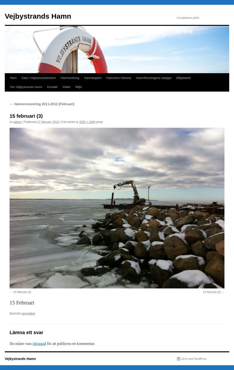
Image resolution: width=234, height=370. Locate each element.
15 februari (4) (212, 292)
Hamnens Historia (118, 78)
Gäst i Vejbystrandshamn (38, 78)
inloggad (39, 344)
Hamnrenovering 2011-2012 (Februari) (42, 104)
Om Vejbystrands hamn (26, 87)
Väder (66, 87)
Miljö (78, 87)
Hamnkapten (93, 78)
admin (17, 122)
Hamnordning (70, 78)
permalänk (28, 313)
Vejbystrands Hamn (38, 16)
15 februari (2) (22, 292)
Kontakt (52, 87)
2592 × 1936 (87, 122)
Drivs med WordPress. (194, 358)
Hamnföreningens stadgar (154, 78)
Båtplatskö (183, 78)
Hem (13, 78)
